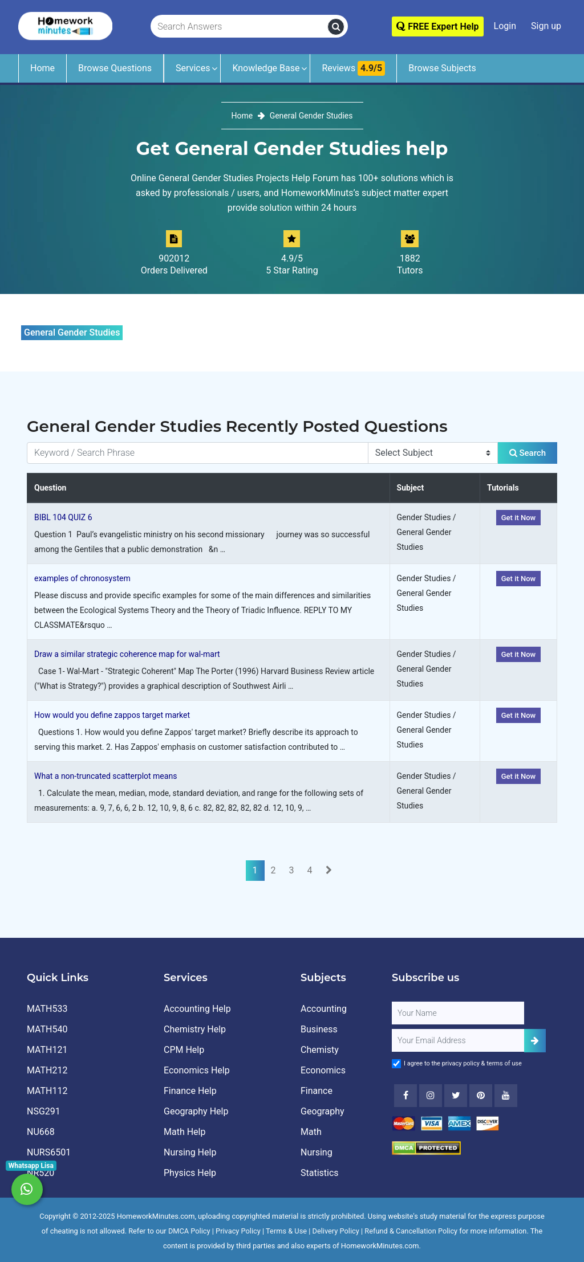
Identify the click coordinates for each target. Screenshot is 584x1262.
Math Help (184, 1131)
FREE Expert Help (437, 26)
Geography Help (196, 1111)
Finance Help (190, 1090)
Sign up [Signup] (546, 26)
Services (193, 68)
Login (505, 26)
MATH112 (47, 1090)
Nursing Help (190, 1152)
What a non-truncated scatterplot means (105, 776)
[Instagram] (430, 1095)
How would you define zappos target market (112, 715)
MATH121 (47, 1049)
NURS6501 (49, 1152)
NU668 (41, 1131)
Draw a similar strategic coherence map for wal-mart (127, 654)
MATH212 (47, 1070)
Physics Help (190, 1172)
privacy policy (461, 1063)
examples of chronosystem (82, 578)
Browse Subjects (442, 68)
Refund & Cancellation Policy (410, 1231)
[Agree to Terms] (396, 1063)
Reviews (353, 68)
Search (527, 453)
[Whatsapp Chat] (27, 1189)
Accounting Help (197, 1008)
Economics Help (197, 1070)
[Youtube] (480, 1095)
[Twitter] (455, 1095)
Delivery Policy (336, 1231)
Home (42, 68)
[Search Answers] (239, 26)
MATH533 (47, 1008)
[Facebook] (405, 1095)
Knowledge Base (265, 68)
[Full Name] (458, 1013)
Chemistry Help (195, 1029)
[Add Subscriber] (535, 1040)
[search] (335, 26)
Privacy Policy (238, 1231)
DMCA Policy (189, 1231)
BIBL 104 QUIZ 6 (63, 517)
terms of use (504, 1063)
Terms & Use (286, 1231)
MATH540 (47, 1029)
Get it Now (518, 517)
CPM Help (184, 1049)
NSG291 (43, 1111)
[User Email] (458, 1040)
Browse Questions (115, 68)
